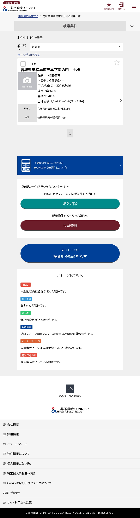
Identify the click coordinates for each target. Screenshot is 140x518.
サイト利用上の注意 (17, 502)
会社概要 (11, 424)
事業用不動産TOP (28, 16)
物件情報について (16, 453)
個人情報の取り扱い (17, 463)
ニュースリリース (15, 444)
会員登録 (70, 225)
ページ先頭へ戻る (28, 55)
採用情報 (11, 434)
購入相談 (70, 203)
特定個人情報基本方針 (19, 473)
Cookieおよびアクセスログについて (27, 483)
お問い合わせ (11, 493)
